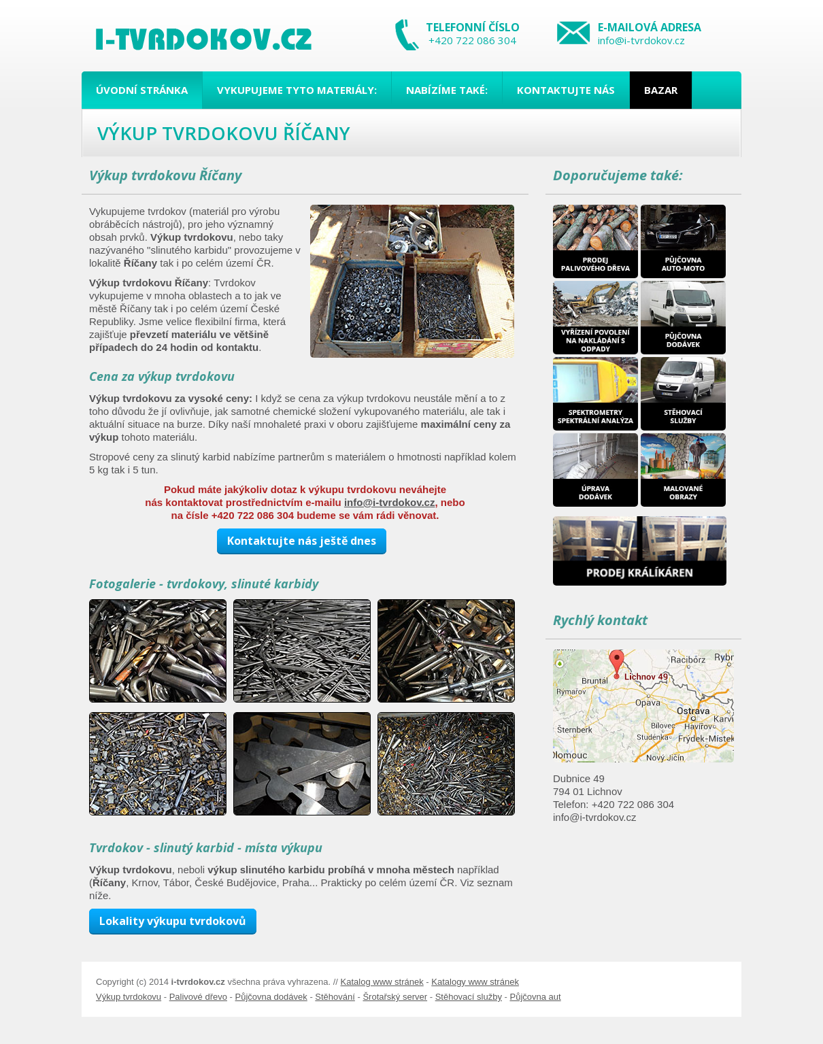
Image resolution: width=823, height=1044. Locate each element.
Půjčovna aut (534, 997)
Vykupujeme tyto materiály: (297, 90)
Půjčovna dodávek (271, 997)
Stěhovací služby (468, 997)
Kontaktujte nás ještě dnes (301, 540)
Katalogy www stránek (475, 982)
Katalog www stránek (382, 982)
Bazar (660, 90)
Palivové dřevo (198, 997)
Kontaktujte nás (566, 90)
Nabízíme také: (447, 90)
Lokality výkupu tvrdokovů (172, 920)
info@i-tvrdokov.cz (641, 40)
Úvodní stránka (142, 90)
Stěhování (335, 997)
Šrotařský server (395, 997)
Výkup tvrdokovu (128, 997)
